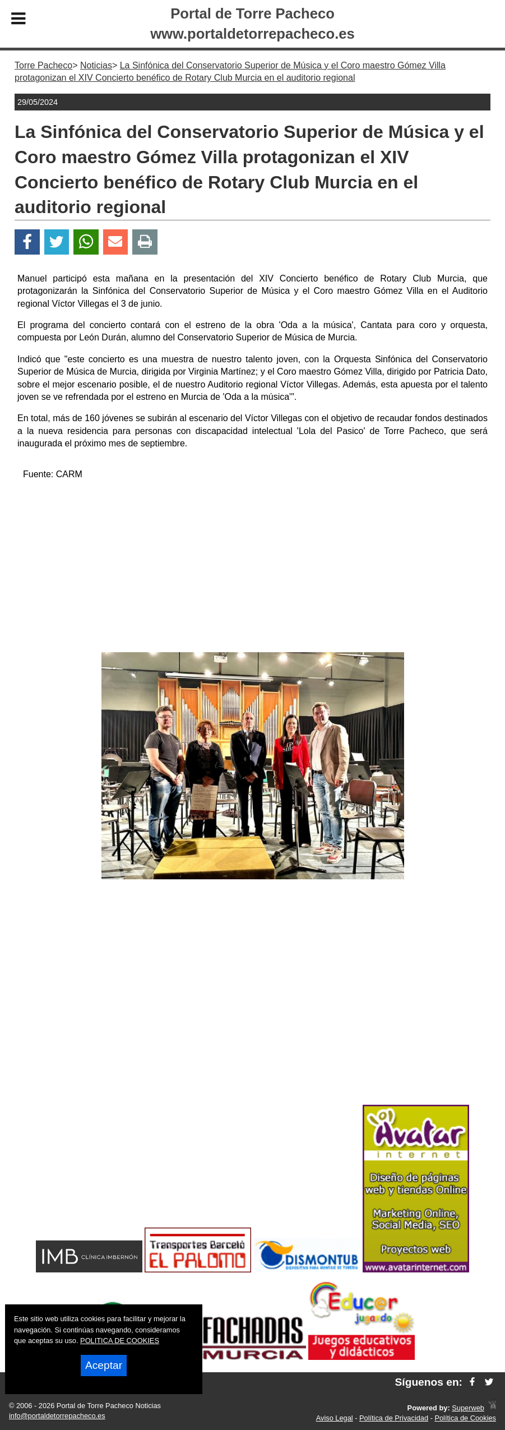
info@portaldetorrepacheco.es (57, 1415)
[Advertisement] (253, 568)
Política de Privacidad (393, 1418)
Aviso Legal (334, 1418)
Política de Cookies (465, 1418)
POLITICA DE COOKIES (119, 1340)
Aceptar (103, 1365)
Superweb (468, 1408)
